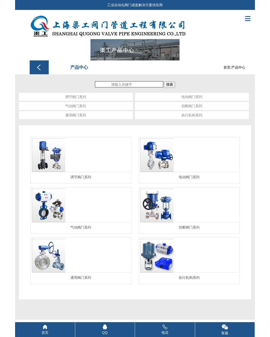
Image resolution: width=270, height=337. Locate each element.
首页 (227, 67)
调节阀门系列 (75, 97)
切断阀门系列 (191, 106)
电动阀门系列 (191, 97)
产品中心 (238, 67)
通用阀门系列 (75, 115)
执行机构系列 (191, 115)
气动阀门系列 (75, 106)
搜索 (169, 84)
